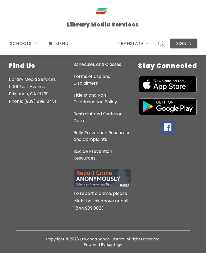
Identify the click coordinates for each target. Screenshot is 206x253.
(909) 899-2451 (40, 101)
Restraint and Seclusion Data (98, 117)
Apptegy (114, 244)
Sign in (183, 43)
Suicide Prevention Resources (92, 154)
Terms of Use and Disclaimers (92, 79)
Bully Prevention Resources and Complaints (101, 136)
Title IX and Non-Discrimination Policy (95, 98)
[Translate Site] (133, 43)
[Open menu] (58, 43)
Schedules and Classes (97, 64)
